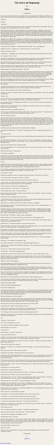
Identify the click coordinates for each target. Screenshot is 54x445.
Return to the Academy (6, 443)
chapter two (27, 438)
